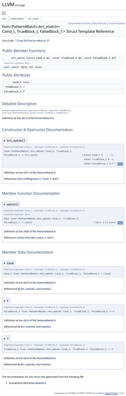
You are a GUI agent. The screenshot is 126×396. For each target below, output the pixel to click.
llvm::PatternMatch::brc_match (23, 151)
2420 (26, 231)
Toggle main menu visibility (5, 11)
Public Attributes (99, 23)
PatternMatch (17, 18)
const (31, 58)
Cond (26, 82)
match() (46, 288)
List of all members (117, 23)
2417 (26, 172)
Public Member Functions (79, 23)
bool (7, 67)
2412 (24, 118)
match (15, 67)
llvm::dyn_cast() (34, 237)
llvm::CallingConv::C (29, 178)
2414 (26, 358)
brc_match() (28, 288)
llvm (4, 18)
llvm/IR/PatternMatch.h (33, 40)
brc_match (33, 18)
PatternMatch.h (44, 118)
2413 (26, 282)
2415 (26, 320)
